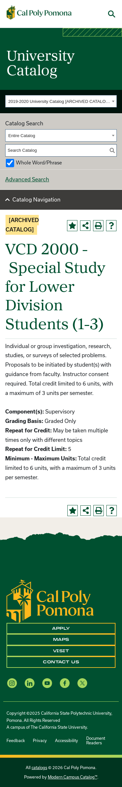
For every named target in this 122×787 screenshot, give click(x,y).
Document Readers (95, 740)
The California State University (59, 727)
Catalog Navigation (36, 199)
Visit (61, 651)
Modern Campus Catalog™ (72, 777)
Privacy (40, 740)
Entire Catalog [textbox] (21, 135)
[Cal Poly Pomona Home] (39, 13)
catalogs (39, 767)
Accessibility (66, 740)
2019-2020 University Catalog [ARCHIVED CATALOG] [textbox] (59, 101)
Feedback (16, 740)
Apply (61, 628)
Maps (61, 639)
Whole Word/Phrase (39, 162)
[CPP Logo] (50, 600)
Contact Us (61, 662)
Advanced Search (27, 179)
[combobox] (61, 101)
